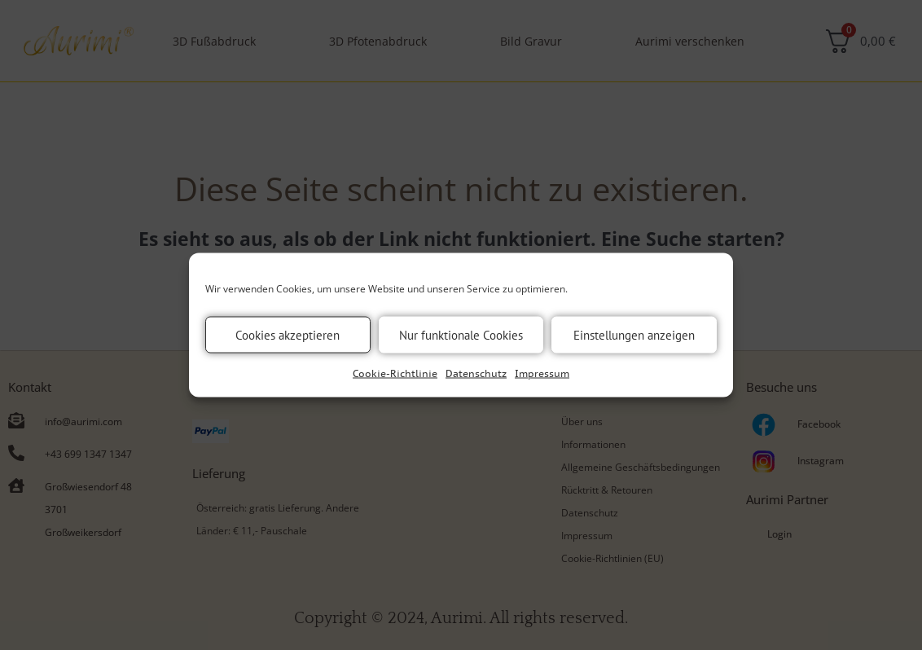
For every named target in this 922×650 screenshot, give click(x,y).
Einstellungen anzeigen (634, 334)
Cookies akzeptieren (287, 334)
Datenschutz (476, 373)
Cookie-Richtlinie (395, 373)
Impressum (542, 373)
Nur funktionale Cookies (461, 334)
